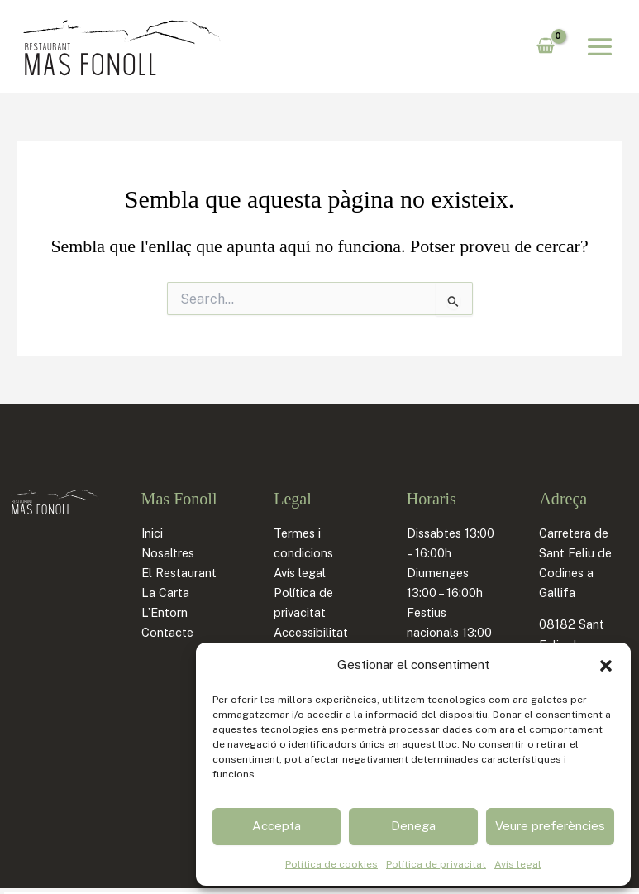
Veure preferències (550, 826)
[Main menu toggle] (599, 46)
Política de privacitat (436, 864)
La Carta (165, 593)
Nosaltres (167, 553)
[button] (606, 665)
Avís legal (517, 864)
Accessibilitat (311, 632)
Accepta (276, 826)
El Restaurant (179, 573)
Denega (413, 826)
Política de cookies (331, 864)
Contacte (167, 632)
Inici (152, 533)
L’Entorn (164, 612)
